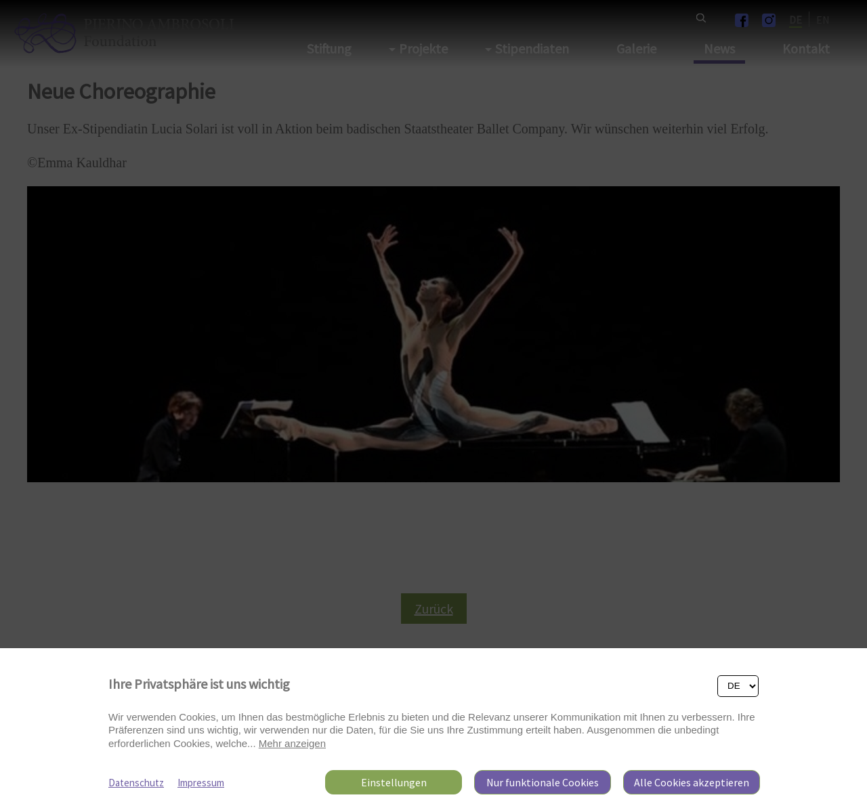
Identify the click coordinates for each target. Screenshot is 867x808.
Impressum (200, 782)
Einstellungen (394, 782)
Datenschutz (136, 782)
